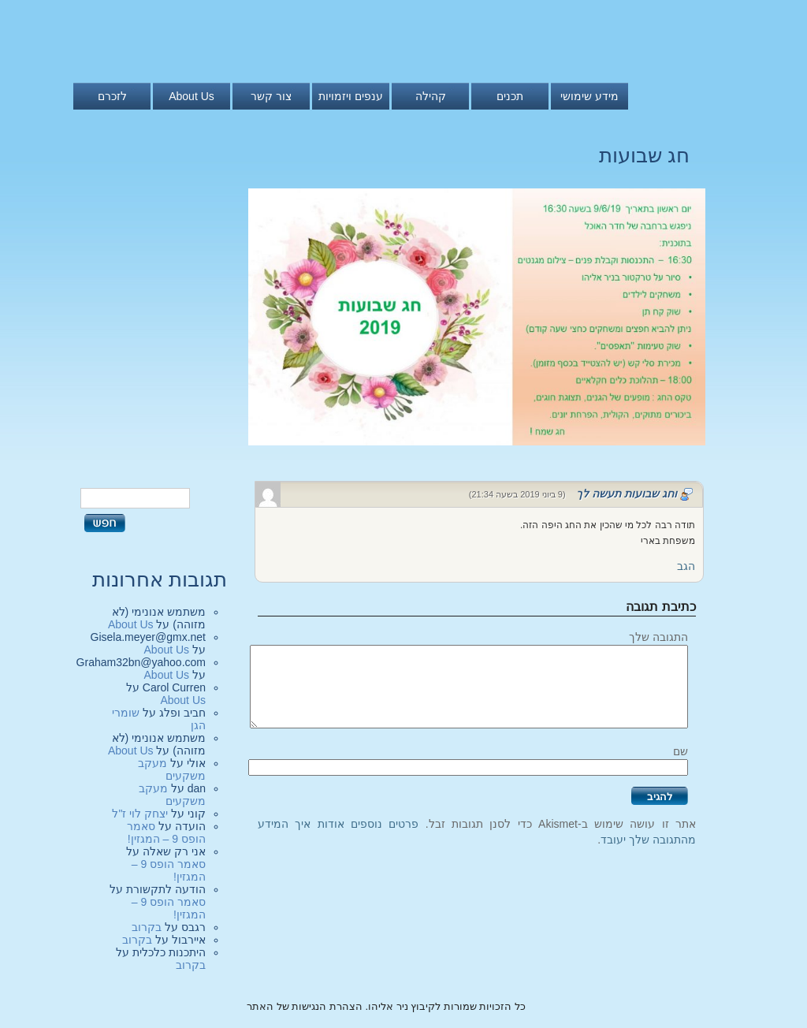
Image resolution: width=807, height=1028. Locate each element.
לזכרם (112, 96)
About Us (191, 96)
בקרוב (147, 927)
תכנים (509, 96)
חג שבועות (644, 155)
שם (680, 751)
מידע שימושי (589, 96)
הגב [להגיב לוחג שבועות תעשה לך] (686, 566)
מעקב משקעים (172, 769)
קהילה (430, 96)
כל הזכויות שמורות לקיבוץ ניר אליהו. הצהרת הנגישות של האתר (386, 1006)
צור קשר (271, 96)
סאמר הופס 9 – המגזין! (166, 832)
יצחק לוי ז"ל (140, 813)
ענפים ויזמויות (350, 96)
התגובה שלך (658, 637)
